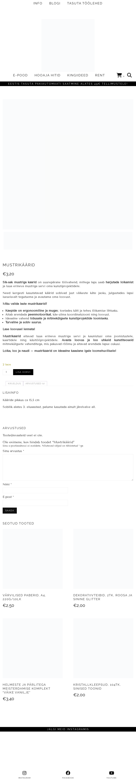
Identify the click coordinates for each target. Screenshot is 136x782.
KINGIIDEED (77, 75)
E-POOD (20, 75)
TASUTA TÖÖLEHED (85, 3)
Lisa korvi (23, 372)
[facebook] (68, 775)
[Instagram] (17, 751)
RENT (100, 75)
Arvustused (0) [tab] (35, 383)
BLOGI (54, 3)
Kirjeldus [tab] (14, 383)
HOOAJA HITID (48, 75)
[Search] (129, 75)
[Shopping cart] (121, 76)
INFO (37, 3)
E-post (8, 497)
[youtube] (111, 775)
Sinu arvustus (13, 451)
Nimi (7, 484)
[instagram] (24, 775)
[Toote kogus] (7, 372)
